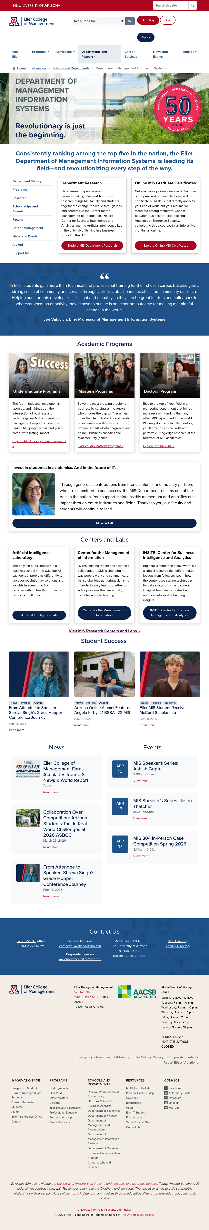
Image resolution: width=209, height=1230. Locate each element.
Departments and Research (94, 54)
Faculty (17, 220)
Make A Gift (104, 523)
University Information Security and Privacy (104, 1209)
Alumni (17, 245)
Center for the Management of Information (104, 612)
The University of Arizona (137, 1215)
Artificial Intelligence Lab (39, 615)
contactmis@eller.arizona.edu (80, 946)
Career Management (27, 228)
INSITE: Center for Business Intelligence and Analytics (169, 612)
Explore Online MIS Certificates (165, 246)
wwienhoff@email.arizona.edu (80, 959)
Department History (26, 181)
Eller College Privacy (148, 1057)
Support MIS (21, 253)
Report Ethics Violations (181, 1062)
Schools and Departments (70, 68)
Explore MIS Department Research (92, 246)
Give (168, 20)
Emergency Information (93, 1057)
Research (19, 198)
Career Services (131, 54)
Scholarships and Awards (25, 208)
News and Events (160, 54)
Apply (146, 37)
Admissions (64, 52)
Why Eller (15, 54)
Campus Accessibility (182, 1057)
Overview (39, 68)
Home (21, 68)
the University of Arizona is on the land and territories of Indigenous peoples (104, 1184)
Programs (39, 52)
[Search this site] (171, 5)
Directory (148, 20)
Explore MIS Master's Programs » (100, 446)
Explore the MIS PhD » (159, 446)
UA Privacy (122, 1057)
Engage (188, 52)
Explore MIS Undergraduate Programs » (39, 443)
